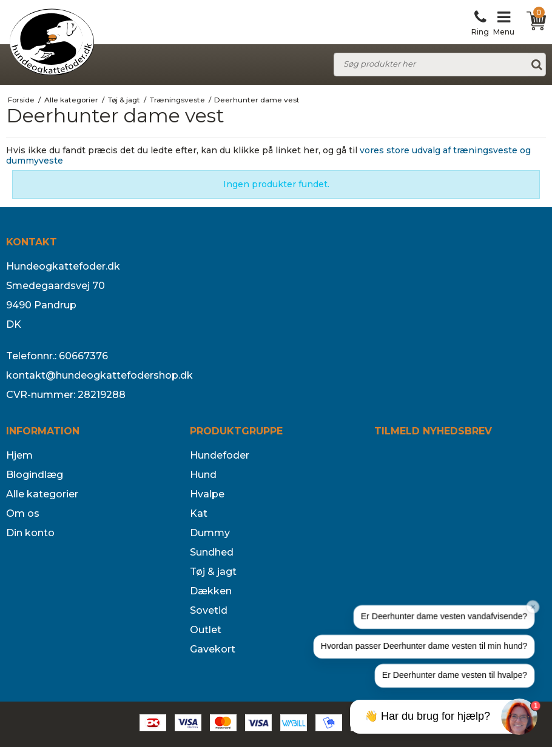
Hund (203, 474)
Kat (198, 513)
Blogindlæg (34, 474)
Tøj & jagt (213, 571)
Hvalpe (207, 494)
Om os (22, 513)
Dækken (211, 591)
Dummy (210, 533)
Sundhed (212, 552)
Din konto (30, 533)
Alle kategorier (42, 494)
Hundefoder (219, 455)
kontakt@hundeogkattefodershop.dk (99, 375)
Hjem (19, 455)
